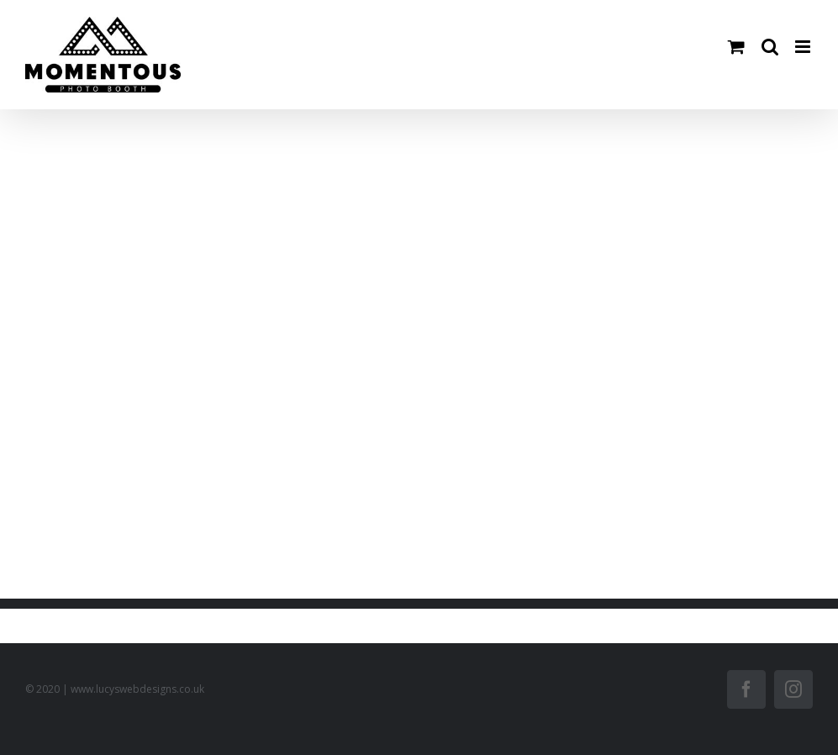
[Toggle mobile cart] (736, 46)
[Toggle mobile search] (770, 46)
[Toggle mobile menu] (804, 46)
